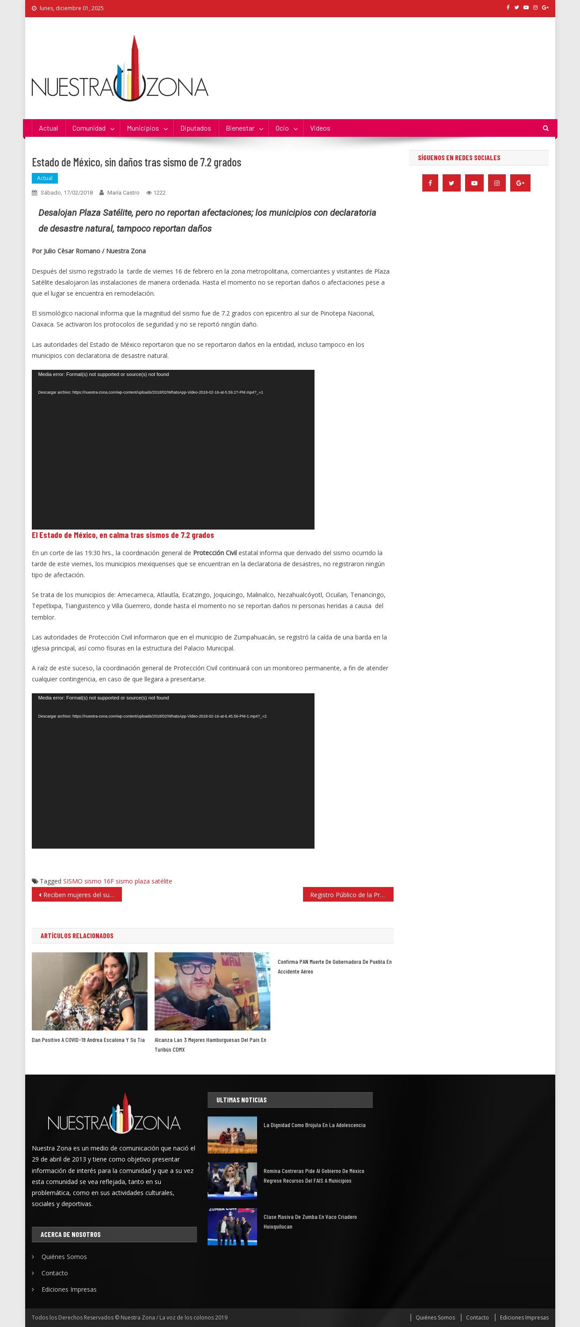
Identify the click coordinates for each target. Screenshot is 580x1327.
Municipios (143, 128)
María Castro (123, 192)
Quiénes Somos (64, 1256)
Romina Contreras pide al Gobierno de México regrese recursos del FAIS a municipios (314, 1175)
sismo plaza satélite (144, 881)
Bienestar (240, 128)
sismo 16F (99, 881)
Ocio (282, 128)
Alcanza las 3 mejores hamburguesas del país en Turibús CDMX (210, 1044)
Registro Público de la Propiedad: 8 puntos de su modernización (352, 895)
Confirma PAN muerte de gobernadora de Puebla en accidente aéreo (335, 966)
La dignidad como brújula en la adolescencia (315, 1124)
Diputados (195, 128)
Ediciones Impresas (69, 1289)
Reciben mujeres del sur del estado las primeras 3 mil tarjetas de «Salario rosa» (82, 895)
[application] (173, 450)
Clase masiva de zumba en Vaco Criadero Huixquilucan (310, 1221)
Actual (48, 128)
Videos (320, 128)
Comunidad (89, 128)
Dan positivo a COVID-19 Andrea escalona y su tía (88, 1039)
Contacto (55, 1273)
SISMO (73, 881)
